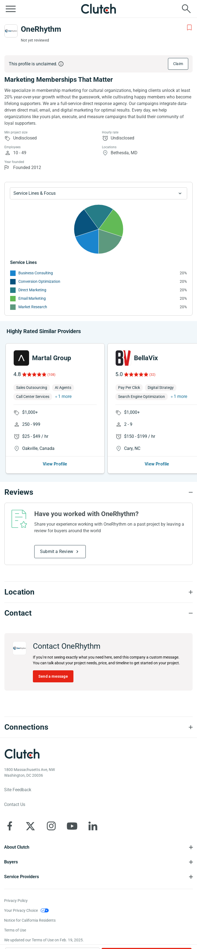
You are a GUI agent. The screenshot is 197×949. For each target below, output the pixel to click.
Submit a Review (56, 551)
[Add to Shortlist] (189, 27)
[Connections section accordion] (98, 727)
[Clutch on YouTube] (72, 825)
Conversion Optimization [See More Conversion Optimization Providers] (39, 281)
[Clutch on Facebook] (9, 825)
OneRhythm (41, 29)
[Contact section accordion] (98, 613)
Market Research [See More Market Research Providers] (32, 307)
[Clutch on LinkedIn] (92, 825)
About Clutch (16, 847)
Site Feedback (17, 789)
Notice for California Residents (30, 920)
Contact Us (14, 804)
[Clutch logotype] (22, 754)
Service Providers (21, 876)
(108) (51, 375)
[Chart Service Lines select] (98, 193)
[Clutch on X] (30, 825)
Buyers (11, 861)
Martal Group (51, 358)
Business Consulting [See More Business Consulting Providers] (35, 273)
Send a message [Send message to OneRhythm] (53, 676)
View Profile (55, 464)
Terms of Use (15, 930)
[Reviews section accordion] (98, 492)
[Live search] (186, 8)
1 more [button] (65, 396)
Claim (178, 64)
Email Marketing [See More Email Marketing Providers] (32, 298)
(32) (152, 375)
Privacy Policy (16, 900)
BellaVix (146, 358)
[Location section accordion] (98, 592)
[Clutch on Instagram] (51, 825)
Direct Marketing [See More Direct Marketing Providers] (32, 290)
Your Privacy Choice (21, 910)
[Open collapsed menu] (10, 8)
